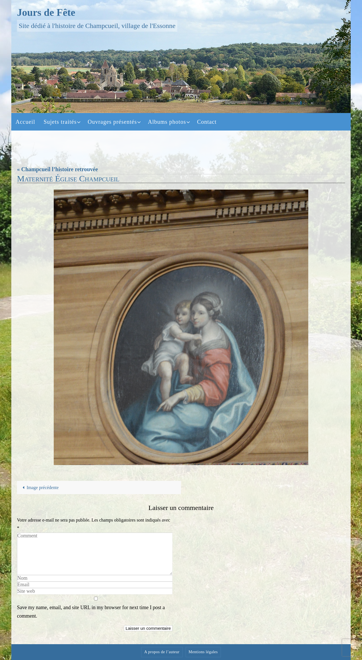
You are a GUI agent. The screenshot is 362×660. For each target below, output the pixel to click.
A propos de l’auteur (162, 652)
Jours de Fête (46, 12)
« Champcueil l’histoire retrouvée (57, 169)
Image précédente (39, 487)
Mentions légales (203, 652)
